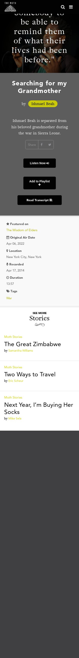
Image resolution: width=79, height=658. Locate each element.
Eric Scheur (15, 381)
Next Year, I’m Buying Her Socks (38, 408)
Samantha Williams (20, 350)
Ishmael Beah (42, 103)
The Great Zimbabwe (32, 344)
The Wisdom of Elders (21, 230)
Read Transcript (39, 200)
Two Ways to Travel (30, 374)
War (9, 298)
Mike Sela (14, 418)
